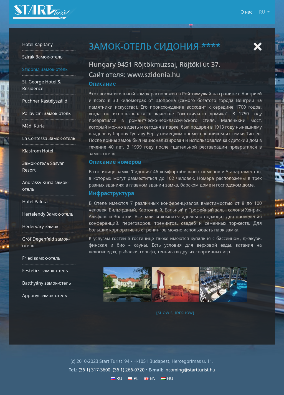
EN (150, 378)
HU (167, 378)
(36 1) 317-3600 (94, 370)
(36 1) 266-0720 (128, 370)
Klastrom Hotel (37, 151)
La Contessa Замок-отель (48, 138)
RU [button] (262, 12)
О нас (246, 12)
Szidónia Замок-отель (45, 69)
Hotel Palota (35, 201)
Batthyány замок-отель (46, 283)
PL (133, 378)
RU (116, 378)
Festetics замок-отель (45, 270)
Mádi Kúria (33, 126)
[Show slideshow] (175, 312)
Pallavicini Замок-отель (46, 113)
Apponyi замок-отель (44, 295)
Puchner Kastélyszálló (44, 101)
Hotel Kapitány (37, 44)
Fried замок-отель (41, 258)
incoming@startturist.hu (189, 370)
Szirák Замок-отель (42, 57)
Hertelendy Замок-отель (47, 214)
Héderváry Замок (40, 226)
